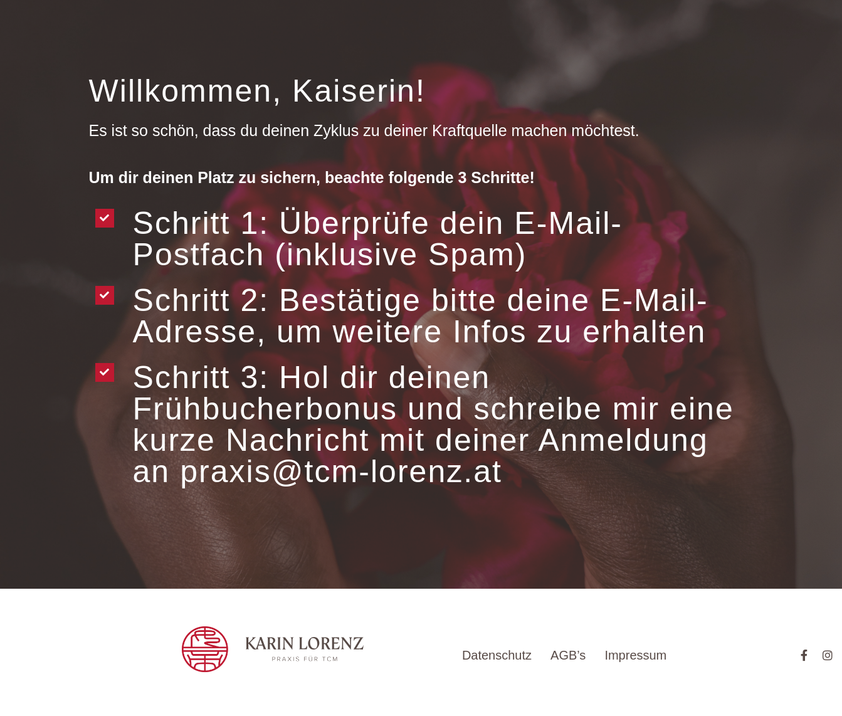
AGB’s (568, 655)
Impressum (635, 655)
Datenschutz (497, 655)
